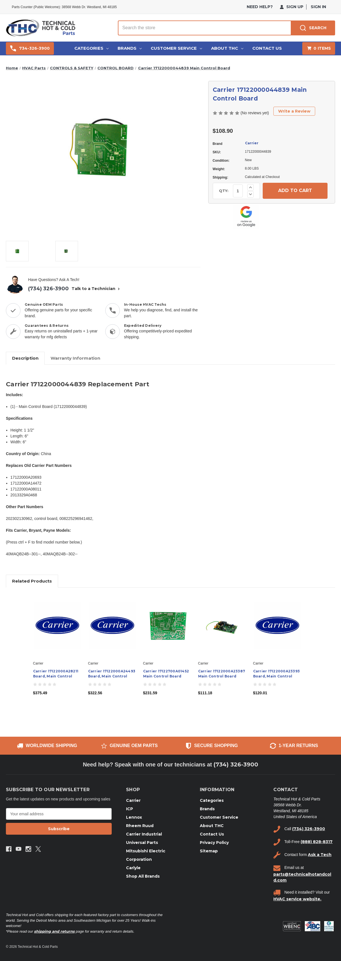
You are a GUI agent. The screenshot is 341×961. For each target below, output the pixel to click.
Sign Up (291, 6)
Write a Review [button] (294, 111)
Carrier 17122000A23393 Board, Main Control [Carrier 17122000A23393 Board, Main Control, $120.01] (276, 673)
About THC (227, 48)
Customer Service (176, 48)
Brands (130, 48)
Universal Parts (142, 842)
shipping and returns (54, 931)
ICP (129, 808)
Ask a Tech (319, 854)
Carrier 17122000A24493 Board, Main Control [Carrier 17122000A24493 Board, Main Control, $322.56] (112, 673)
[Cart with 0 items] (318, 48)
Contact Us (267, 48)
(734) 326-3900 (48, 289)
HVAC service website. (297, 898)
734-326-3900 (30, 48)
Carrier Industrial (144, 834)
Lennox (134, 817)
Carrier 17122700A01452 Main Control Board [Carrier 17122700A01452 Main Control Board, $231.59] (166, 673)
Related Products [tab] (32, 581)
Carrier (251, 143)
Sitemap (209, 850)
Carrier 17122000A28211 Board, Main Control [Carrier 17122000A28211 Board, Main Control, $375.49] (56, 673)
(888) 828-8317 (317, 841)
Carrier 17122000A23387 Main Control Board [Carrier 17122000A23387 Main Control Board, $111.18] (221, 673)
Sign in (318, 6)
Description (25, 358)
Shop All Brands (143, 876)
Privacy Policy (214, 842)
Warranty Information (75, 358)
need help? (260, 6)
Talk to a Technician (96, 288)
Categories (91, 48)
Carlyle (133, 867)
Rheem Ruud (140, 825)
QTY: (223, 190)
